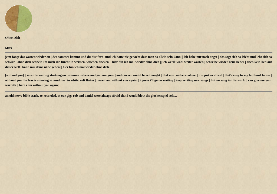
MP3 (8, 48)
